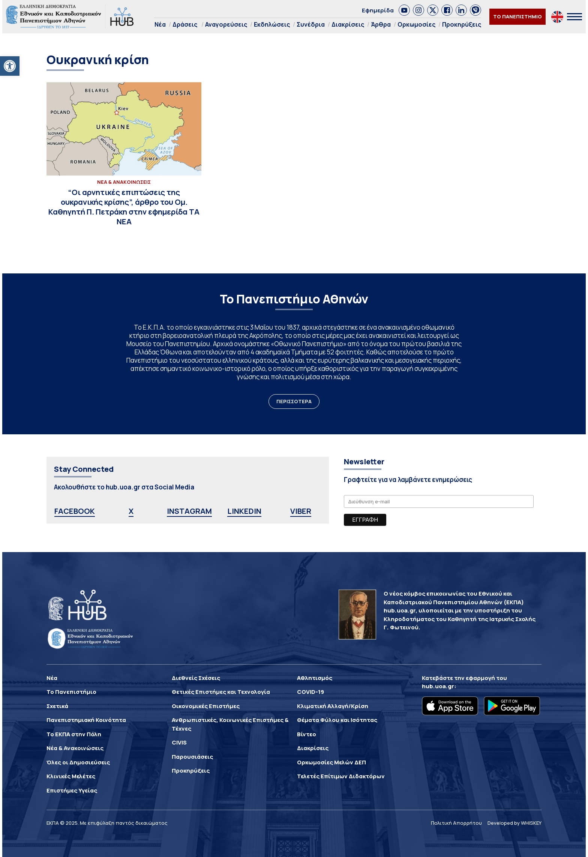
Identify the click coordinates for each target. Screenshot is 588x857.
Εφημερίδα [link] (378, 10)
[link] (10, 66)
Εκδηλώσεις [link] (272, 24)
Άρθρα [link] (381, 24)
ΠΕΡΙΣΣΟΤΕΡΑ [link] (294, 401)
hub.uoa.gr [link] (438, 686)
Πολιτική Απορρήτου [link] (456, 822)
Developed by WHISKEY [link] (515, 822)
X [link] (131, 511)
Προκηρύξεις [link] (461, 24)
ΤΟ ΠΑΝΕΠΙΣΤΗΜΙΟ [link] (517, 16)
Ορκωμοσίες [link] (416, 24)
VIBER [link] (300, 511)
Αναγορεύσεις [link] (226, 24)
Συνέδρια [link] (311, 24)
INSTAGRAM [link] (189, 511)
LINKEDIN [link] (244, 511)
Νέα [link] (160, 24)
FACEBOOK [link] (74, 511)
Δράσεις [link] (184, 24)
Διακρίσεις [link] (348, 24)
